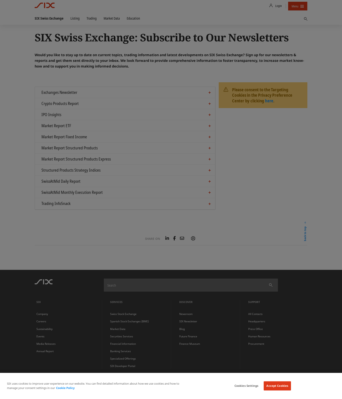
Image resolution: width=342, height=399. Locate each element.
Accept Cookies (277, 386)
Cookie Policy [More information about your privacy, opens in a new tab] (65, 388)
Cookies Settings (246, 386)
